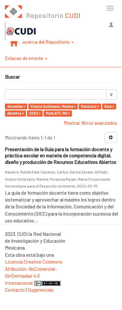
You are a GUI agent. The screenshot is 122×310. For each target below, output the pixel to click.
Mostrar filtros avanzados (90, 123)
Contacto (15, 290)
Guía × (109, 106)
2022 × (34, 113)
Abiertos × (15, 113)
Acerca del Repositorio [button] (48, 42)
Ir (111, 94)
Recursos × (90, 106)
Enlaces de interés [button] (26, 58)
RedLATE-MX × (58, 113)
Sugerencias (41, 290)
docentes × (16, 106)
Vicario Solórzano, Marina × (52, 106)
